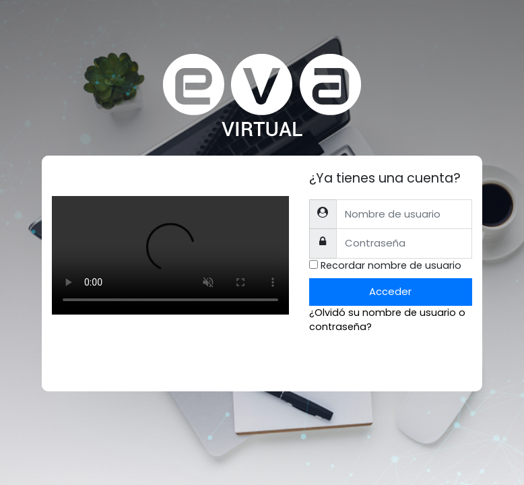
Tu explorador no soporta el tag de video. (170, 255)
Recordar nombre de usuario (391, 265)
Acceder (390, 291)
